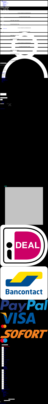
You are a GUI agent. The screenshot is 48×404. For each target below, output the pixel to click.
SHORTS (4, 366)
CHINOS (4, 355)
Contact (4, 6)
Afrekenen (5, 186)
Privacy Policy (3, 80)
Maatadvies (4, 2)
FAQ (3, 3)
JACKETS (4, 364)
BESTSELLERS (4, 348)
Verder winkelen (2, 186)
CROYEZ (4, 382)
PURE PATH (4, 384)
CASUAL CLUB (5, 386)
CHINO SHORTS (5, 368)
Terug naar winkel (2, 108)
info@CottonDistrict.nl (3, 72)
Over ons (4, 5)
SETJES (4, 371)
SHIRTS (4, 357)
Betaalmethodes (4, 79)
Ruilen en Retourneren (4, 77)
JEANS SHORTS (5, 367)
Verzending (4, 4)
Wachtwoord (2, 400)
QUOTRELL (4, 380)
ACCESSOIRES (3, 389)
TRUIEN (4, 375)
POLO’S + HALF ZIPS (5, 359)
